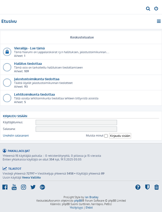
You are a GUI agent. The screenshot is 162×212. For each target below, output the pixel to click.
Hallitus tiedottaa (28, 63)
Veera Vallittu (31, 177)
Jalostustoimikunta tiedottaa (36, 79)
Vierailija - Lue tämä (29, 48)
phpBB (78, 200)
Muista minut (97, 136)
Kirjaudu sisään (15, 116)
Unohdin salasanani (16, 135)
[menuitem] (148, 9)
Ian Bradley (91, 197)
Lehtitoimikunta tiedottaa (34, 94)
